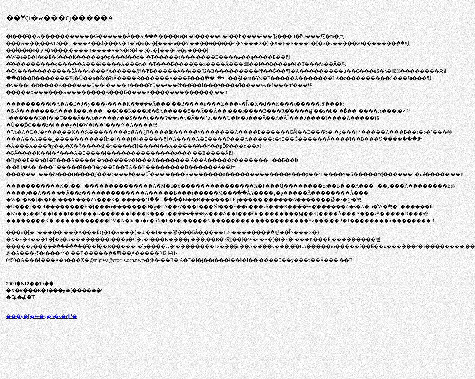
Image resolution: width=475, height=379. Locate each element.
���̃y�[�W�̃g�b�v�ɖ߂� (41, 316)
